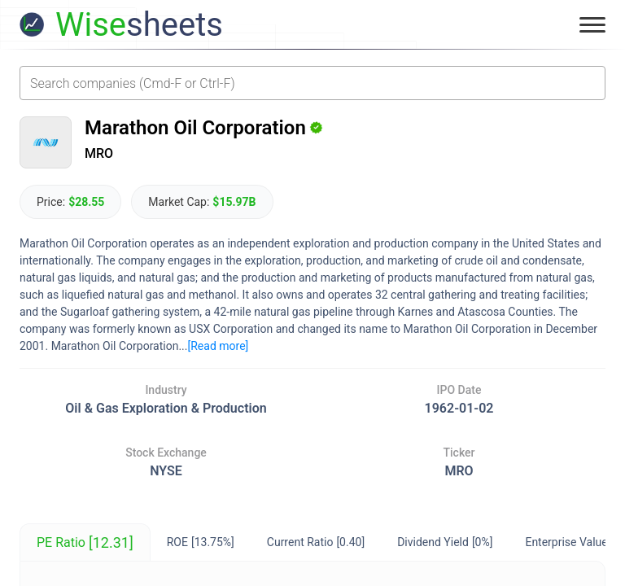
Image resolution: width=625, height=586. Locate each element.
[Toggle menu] (592, 24)
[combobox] (312, 83)
